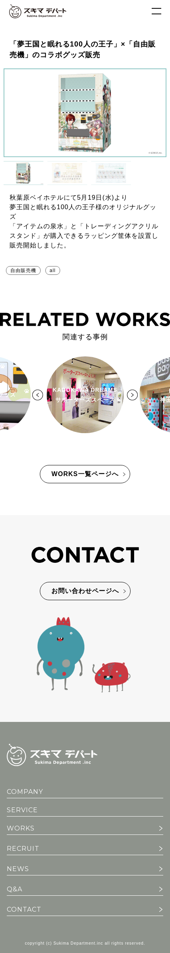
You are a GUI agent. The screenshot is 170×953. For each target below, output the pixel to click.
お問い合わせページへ (85, 590)
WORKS (21, 828)
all (53, 270)
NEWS (18, 869)
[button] (23, 173)
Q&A (14, 889)
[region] (85, 126)
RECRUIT (23, 848)
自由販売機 (23, 270)
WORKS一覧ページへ (84, 474)
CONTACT (24, 909)
